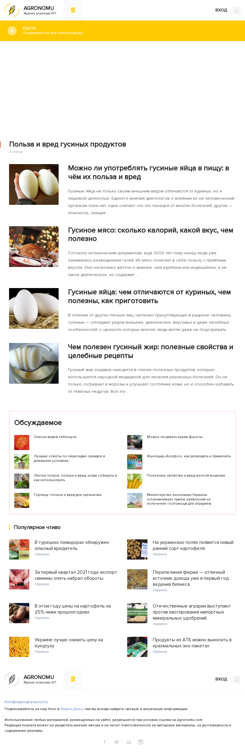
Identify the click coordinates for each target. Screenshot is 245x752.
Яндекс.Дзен (71, 709)
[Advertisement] (122, 86)
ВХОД (227, 10)
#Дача (129, 31)
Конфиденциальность (26, 701)
